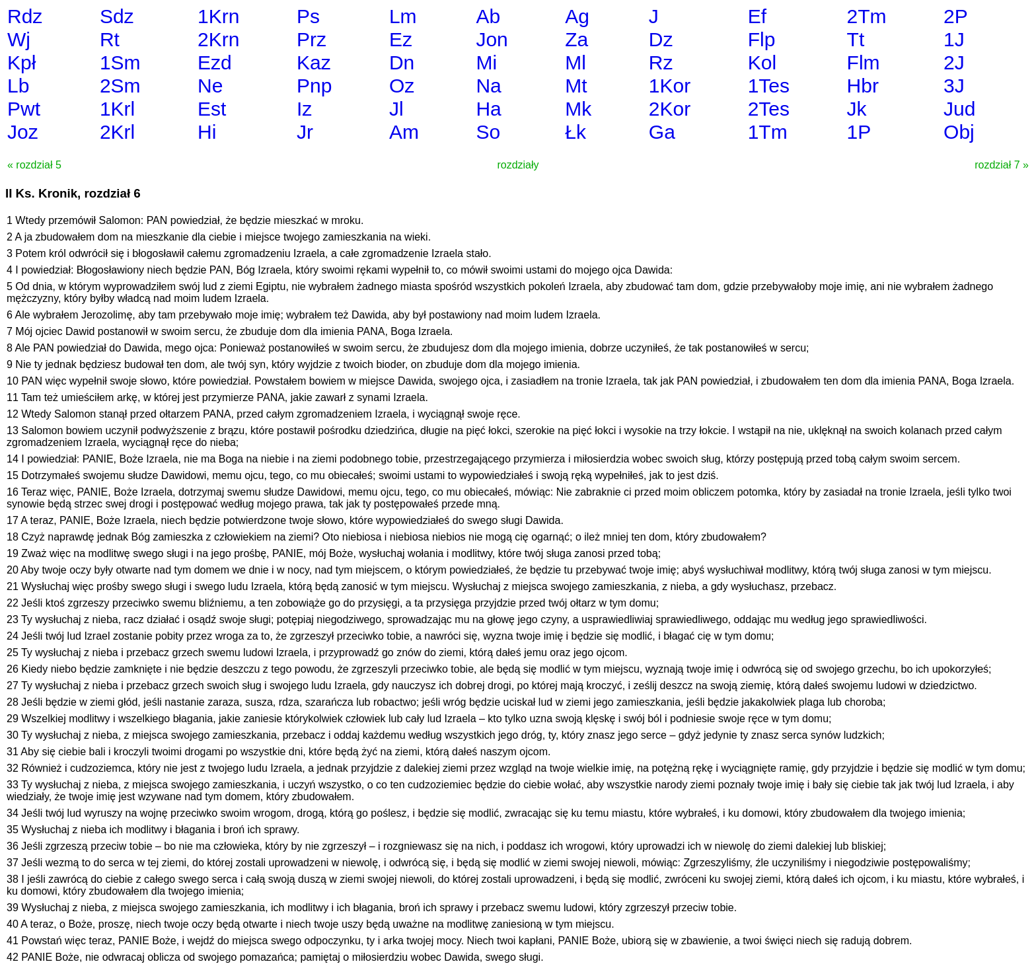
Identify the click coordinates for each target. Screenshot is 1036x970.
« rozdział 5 (34, 164)
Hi (207, 132)
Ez (400, 39)
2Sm (120, 85)
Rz (661, 62)
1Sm (120, 62)
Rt (110, 39)
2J (954, 62)
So (488, 132)
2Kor (669, 109)
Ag (577, 16)
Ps (308, 16)
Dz (661, 39)
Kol (762, 62)
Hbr (863, 85)
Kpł (21, 62)
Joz (22, 132)
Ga (662, 132)
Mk (578, 109)
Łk (575, 132)
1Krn (218, 16)
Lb (18, 85)
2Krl (117, 132)
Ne (210, 85)
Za (576, 39)
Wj (18, 39)
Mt (576, 85)
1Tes (769, 85)
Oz (401, 85)
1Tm (768, 132)
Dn (401, 62)
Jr (305, 132)
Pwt (23, 109)
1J (954, 39)
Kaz (314, 62)
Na (488, 85)
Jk (857, 109)
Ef (757, 16)
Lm (403, 16)
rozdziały (517, 164)
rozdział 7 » (1002, 164)
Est (212, 109)
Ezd (215, 62)
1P (859, 132)
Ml (575, 62)
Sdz (117, 16)
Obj (959, 132)
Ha (488, 109)
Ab (488, 16)
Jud (959, 109)
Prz (311, 39)
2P (956, 16)
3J (954, 85)
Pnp (314, 85)
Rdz (24, 16)
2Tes (769, 109)
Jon (491, 39)
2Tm (867, 16)
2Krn (218, 39)
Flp (762, 39)
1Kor (669, 85)
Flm (863, 62)
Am (404, 132)
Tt (856, 39)
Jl (396, 109)
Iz (304, 109)
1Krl (117, 109)
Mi (486, 62)
